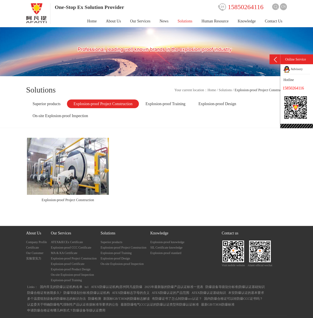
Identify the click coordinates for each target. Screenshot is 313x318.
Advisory (293, 69)
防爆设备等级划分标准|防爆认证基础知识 (235, 287)
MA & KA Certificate (64, 253)
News (164, 21)
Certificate (32, 247)
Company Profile (36, 242)
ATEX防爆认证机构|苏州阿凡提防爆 (116, 287)
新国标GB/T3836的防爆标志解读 (126, 298)
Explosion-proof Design (217, 104)
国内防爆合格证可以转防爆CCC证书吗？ (233, 298)
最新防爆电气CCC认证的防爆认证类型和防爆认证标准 (160, 304)
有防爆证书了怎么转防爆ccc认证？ (177, 298)
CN (283, 6)
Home (92, 21)
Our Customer (34, 253)
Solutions (185, 21)
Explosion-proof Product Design (70, 269)
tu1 (87, 287)
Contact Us (274, 21)
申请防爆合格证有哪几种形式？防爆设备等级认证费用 (66, 310)
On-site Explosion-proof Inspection (60, 116)
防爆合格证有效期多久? (44, 292)
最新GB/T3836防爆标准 (218, 304)
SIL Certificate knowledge (166, 247)
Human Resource (214, 21)
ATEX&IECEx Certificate (67, 242)
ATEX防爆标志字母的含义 (131, 292)
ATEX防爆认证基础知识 (208, 292)
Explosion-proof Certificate (67, 264)
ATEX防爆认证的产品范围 (170, 292)
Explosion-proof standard (165, 253)
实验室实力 (33, 258)
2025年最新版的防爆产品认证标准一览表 (174, 287)
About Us (113, 21)
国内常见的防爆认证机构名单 (61, 287)
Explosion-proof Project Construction (102, 104)
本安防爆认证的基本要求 (246, 292)
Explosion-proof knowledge (167, 242)
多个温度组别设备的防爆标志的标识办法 (56, 298)
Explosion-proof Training (165, 104)
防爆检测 (94, 298)
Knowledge (247, 21)
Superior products (46, 104)
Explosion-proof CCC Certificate (71, 247)
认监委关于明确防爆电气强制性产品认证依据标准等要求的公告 (72, 304)
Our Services (140, 21)
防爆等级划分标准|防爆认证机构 (86, 292)
